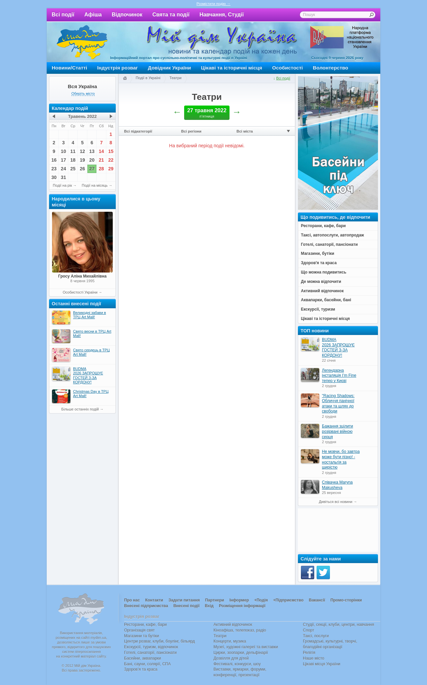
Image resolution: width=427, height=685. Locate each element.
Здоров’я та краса (140, 669)
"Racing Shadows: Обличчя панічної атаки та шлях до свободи (338, 403)
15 (110, 151)
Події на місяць (95, 185)
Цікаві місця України (321, 664)
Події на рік (62, 185)
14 (101, 151)
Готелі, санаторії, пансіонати (150, 652)
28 (101, 168)
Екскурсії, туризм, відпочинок (151, 647)
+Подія (261, 600)
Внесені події (186, 606)
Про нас (132, 600)
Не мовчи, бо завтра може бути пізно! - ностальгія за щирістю (341, 459)
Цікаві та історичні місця (231, 67)
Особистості (287, 67)
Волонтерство (330, 67)
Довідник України (169, 67)
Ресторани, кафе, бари (145, 624)
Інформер (239, 600)
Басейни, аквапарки (142, 658)
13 (92, 151)
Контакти (154, 600)
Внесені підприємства (146, 606)
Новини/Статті (69, 67)
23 (54, 168)
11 (73, 151)
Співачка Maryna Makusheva (337, 485)
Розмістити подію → (213, 4)
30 (54, 177)
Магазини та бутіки (141, 636)
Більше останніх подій (80, 409)
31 (63, 177)
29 (110, 168)
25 (73, 168)
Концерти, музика (230, 641)
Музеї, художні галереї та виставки (246, 647)
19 (82, 160)
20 (92, 160)
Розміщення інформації (242, 606)
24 (63, 168)
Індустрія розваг (117, 67)
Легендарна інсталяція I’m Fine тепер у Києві (339, 375)
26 (82, 168)
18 (73, 160)
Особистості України (80, 292)
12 (82, 151)
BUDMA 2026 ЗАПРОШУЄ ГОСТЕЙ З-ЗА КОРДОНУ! (338, 347)
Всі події (63, 14)
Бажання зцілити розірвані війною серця (337, 431)
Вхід (209, 606)
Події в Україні (148, 78)
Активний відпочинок (233, 624)
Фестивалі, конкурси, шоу (237, 664)
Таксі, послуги (316, 636)
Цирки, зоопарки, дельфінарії (241, 652)
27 (92, 168)
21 (101, 160)
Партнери (214, 600)
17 (63, 160)
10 (63, 151)
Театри (175, 78)
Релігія (309, 652)
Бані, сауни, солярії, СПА (147, 664)
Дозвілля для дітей (231, 658)
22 (110, 160)
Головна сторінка (124, 78)
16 (54, 160)
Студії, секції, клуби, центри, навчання (338, 624)
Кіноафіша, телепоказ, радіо (240, 630)
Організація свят (139, 630)
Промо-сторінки (346, 600)
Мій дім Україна (82, 42)
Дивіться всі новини (335, 502)
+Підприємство (288, 600)
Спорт (308, 630)
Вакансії (317, 600)
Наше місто (313, 658)
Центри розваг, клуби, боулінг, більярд (159, 641)
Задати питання (184, 600)
